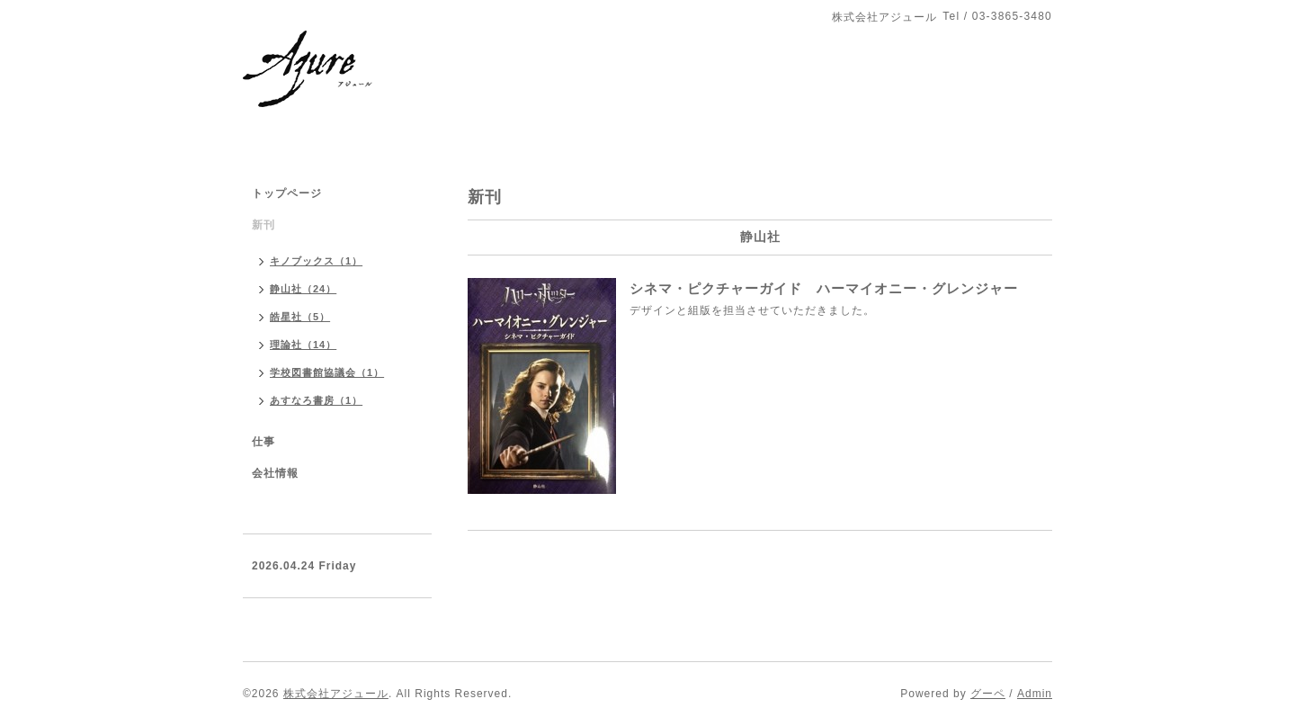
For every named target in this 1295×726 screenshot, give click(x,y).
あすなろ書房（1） (316, 400)
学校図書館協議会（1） (327, 372)
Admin (1034, 693)
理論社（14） (303, 344)
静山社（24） (303, 288)
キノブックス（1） (316, 260)
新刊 (263, 225)
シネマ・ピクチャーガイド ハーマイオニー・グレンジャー (824, 288)
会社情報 (275, 473)
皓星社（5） (300, 316)
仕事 (263, 441)
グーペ (987, 693)
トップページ (287, 193)
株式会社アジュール (335, 693)
